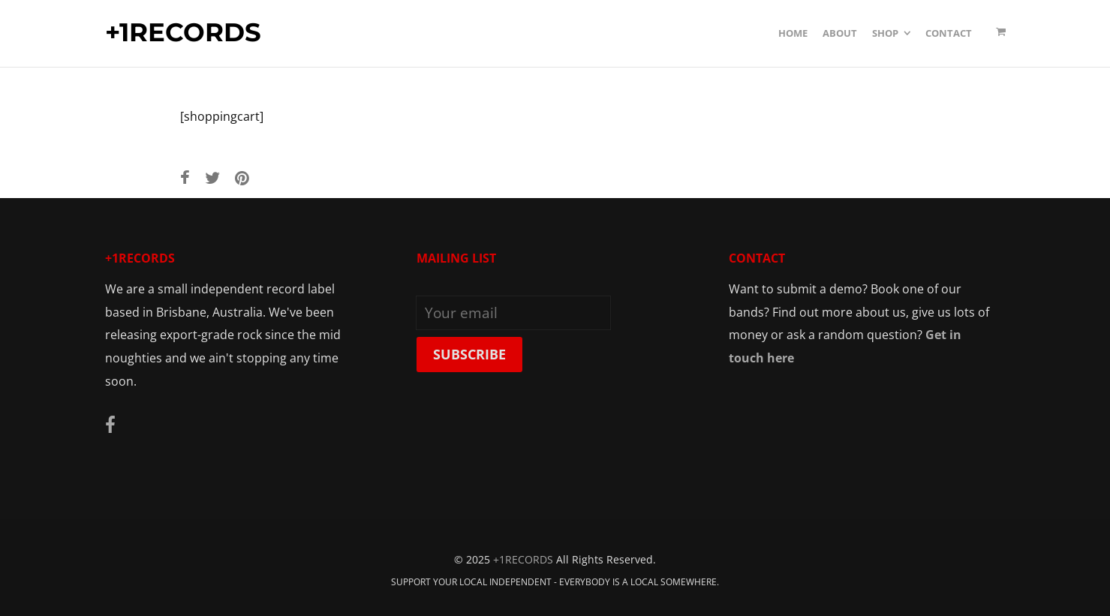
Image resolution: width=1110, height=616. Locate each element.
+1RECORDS (183, 33)
